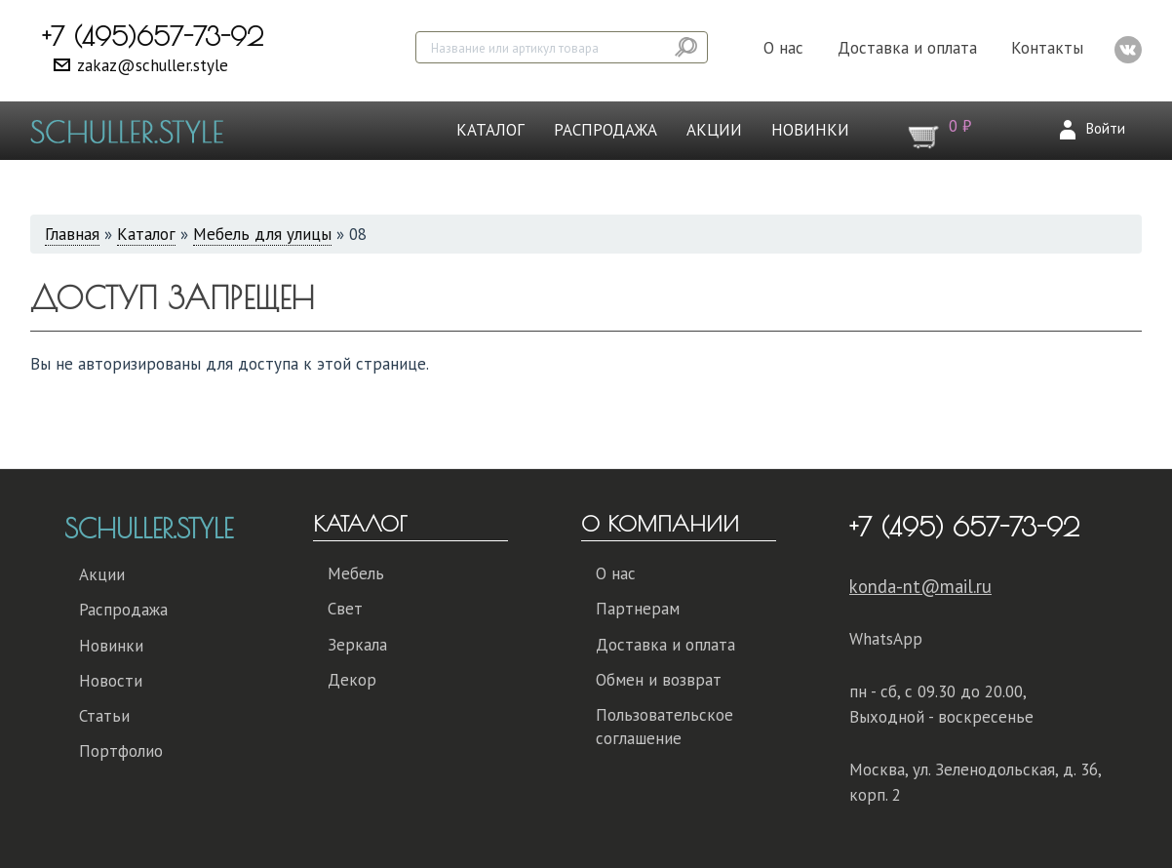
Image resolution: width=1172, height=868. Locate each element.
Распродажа (605, 129)
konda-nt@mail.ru (920, 586)
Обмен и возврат (659, 679)
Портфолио (121, 751)
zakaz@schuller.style (152, 65)
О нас (783, 48)
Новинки (810, 129)
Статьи (104, 716)
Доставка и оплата (907, 48)
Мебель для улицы (262, 234)
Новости (110, 680)
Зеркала (357, 644)
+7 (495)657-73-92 (152, 36)
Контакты (1047, 48)
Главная (72, 234)
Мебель (356, 573)
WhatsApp (885, 639)
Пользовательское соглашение (664, 726)
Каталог (490, 129)
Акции (714, 129)
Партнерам (638, 608)
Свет (345, 608)
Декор (352, 679)
